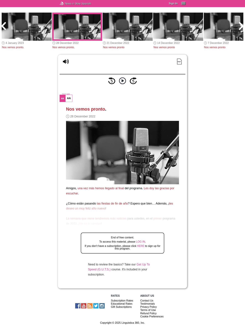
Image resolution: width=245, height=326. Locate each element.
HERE (140, 246)
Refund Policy (148, 313)
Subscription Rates (122, 300)
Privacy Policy (148, 306)
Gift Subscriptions (121, 306)
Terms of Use (148, 310)
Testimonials (147, 303)
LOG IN (140, 241)
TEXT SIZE (66, 94)
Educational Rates (121, 303)
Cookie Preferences (152, 316)
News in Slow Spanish (66, 3)
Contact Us (146, 300)
